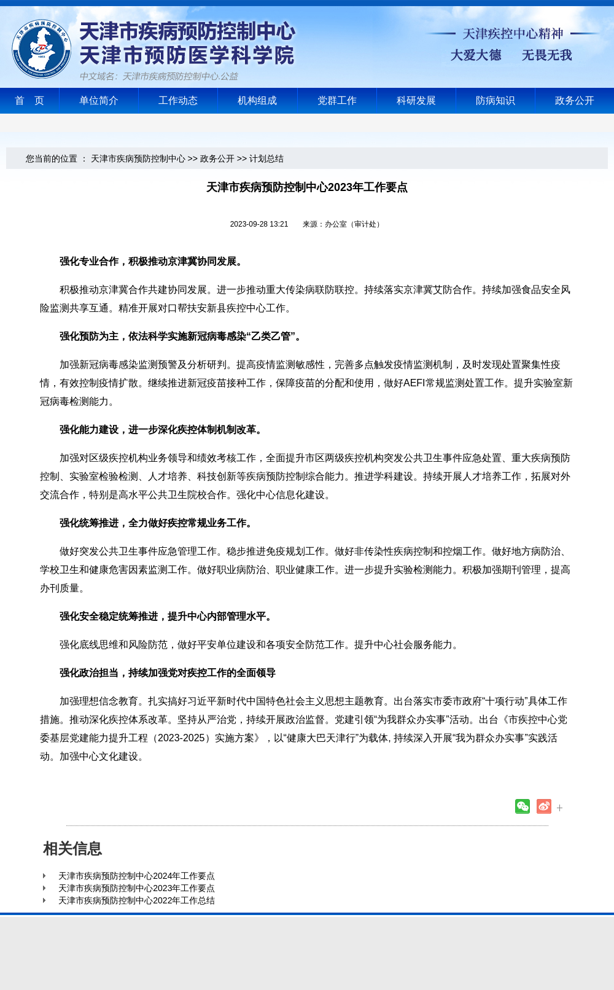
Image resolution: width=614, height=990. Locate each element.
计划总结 (266, 158)
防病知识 (495, 100)
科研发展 (416, 100)
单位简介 (99, 100)
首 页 (29, 100)
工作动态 (178, 100)
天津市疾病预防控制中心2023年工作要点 (136, 888)
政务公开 (574, 100)
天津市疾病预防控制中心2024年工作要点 (136, 876)
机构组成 (257, 100)
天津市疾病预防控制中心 (138, 158)
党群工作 (337, 100)
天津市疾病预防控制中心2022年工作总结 (136, 900)
